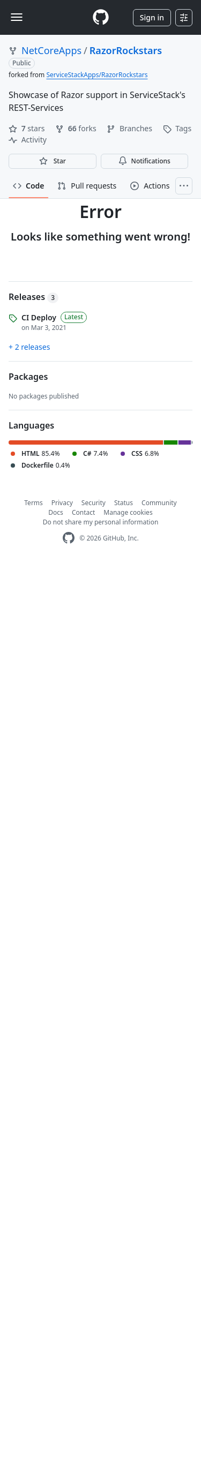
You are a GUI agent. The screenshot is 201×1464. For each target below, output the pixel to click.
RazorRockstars (126, 50)
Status (123, 502)
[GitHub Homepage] (68, 538)
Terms (33, 502)
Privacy (62, 502)
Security (93, 502)
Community (159, 502)
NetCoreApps (51, 50)
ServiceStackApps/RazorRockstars (96, 74)
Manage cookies (127, 512)
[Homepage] (100, 17)
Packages (28, 376)
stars (28, 128)
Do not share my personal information (101, 522)
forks (76, 128)
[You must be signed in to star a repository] (52, 161)
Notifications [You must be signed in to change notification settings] (144, 161)
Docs (55, 512)
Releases (33, 297)
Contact (83, 512)
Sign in (152, 17)
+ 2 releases (29, 347)
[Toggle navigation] (17, 17)
